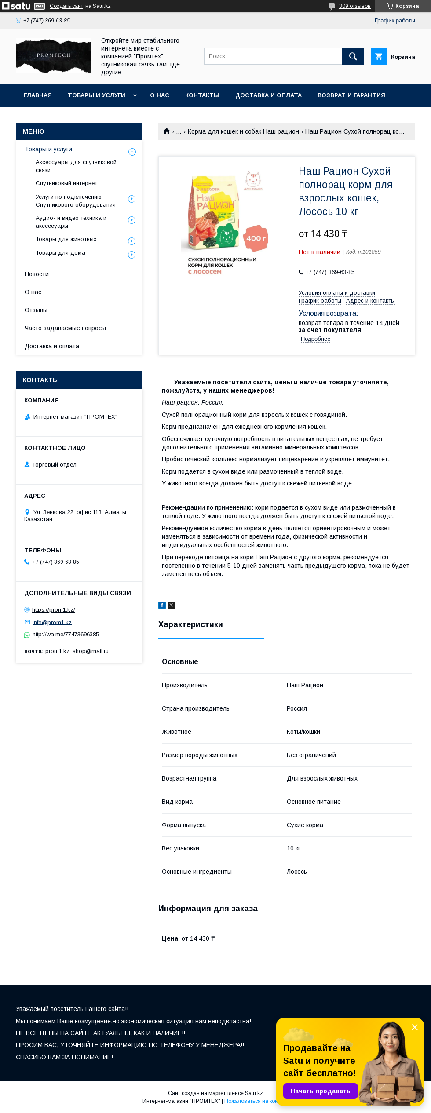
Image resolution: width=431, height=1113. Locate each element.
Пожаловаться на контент (256, 1101)
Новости (37, 273)
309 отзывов (355, 6)
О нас (159, 95)
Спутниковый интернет (66, 183)
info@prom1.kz (52, 622)
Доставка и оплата (268, 95)
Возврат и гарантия (351, 95)
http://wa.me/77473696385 (66, 634)
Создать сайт (66, 6)
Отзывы (36, 310)
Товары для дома (60, 252)
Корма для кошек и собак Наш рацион (243, 131)
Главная (38, 95)
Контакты (202, 95)
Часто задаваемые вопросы (65, 328)
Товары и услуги (96, 95)
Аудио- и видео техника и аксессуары (71, 222)
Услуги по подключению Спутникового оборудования (76, 200)
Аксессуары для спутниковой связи (76, 166)
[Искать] (353, 56)
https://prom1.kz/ (53, 609)
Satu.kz (254, 1093)
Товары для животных (66, 239)
